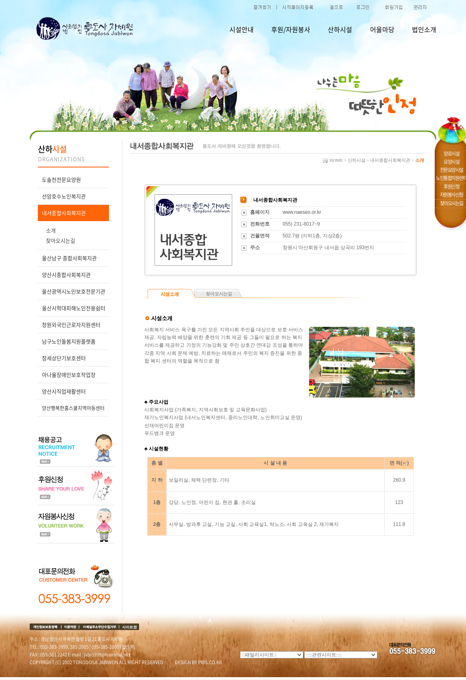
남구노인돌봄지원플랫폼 (69, 341)
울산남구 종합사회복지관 (69, 258)
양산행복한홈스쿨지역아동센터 (73, 408)
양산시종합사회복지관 (66, 274)
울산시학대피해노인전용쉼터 (73, 308)
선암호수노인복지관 (64, 196)
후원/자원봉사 (290, 29)
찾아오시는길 (60, 240)
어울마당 (382, 29)
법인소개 (424, 29)
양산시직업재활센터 (64, 391)
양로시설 (451, 153)
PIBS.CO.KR (210, 662)
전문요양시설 (451, 170)
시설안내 (241, 29)
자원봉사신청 (451, 194)
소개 (51, 230)
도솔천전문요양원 (61, 179)
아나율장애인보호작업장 (69, 374)
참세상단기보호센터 (64, 358)
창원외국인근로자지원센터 (71, 324)
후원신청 (451, 186)
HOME (335, 160)
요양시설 (451, 161)
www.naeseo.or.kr (302, 212)
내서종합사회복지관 (64, 213)
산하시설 (340, 29)
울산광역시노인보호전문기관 (73, 291)
